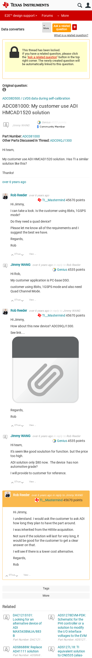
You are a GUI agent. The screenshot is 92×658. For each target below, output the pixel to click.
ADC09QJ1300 (61, 140)
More (65, 15)
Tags (46, 588)
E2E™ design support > (21, 15)
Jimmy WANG (20, 125)
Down (22, 255)
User (88, 5)
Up (12, 255)
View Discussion (34, 254)
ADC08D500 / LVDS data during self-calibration (36, 98)
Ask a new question (74, 27)
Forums (47, 15)
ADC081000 (31, 136)
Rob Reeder (19, 195)
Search (80, 5)
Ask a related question (62, 27)
